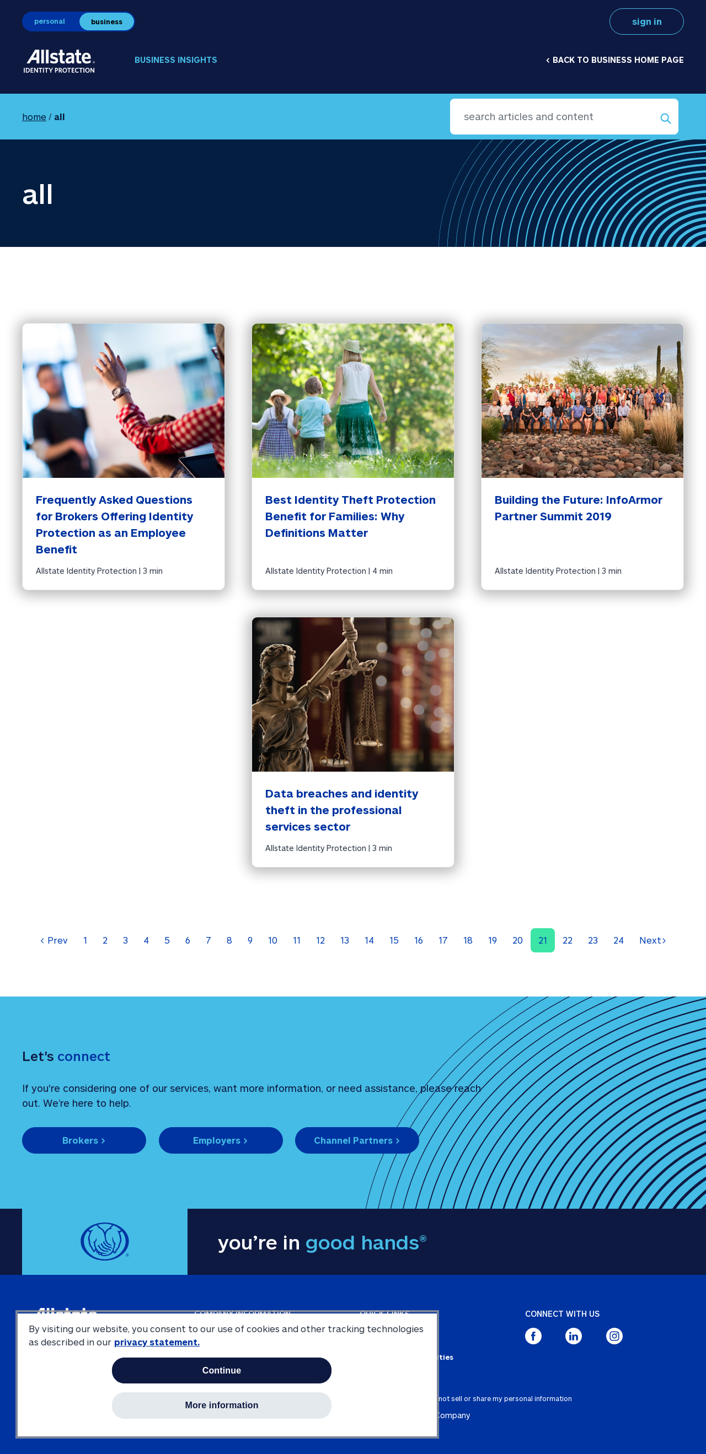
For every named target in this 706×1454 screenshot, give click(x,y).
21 (542, 940)
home (34, 116)
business (106, 21)
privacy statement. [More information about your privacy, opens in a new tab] (157, 1342)
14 (369, 940)
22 (568, 940)
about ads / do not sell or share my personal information (480, 1398)
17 (443, 940)
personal (49, 21)
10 (272, 940)
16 (418, 940)
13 (344, 940)
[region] (227, 1374)
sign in (647, 21)
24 (618, 940)
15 (394, 940)
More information (221, 1405)
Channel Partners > (357, 1140)
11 (297, 940)
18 (468, 940)
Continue (222, 1370)
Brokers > (84, 1140)
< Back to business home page (614, 59)
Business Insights (176, 59)
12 (320, 940)
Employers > (220, 1140)
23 (593, 940)
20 (517, 940)
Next (653, 940)
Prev (54, 940)
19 (492, 940)
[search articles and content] (564, 116)
